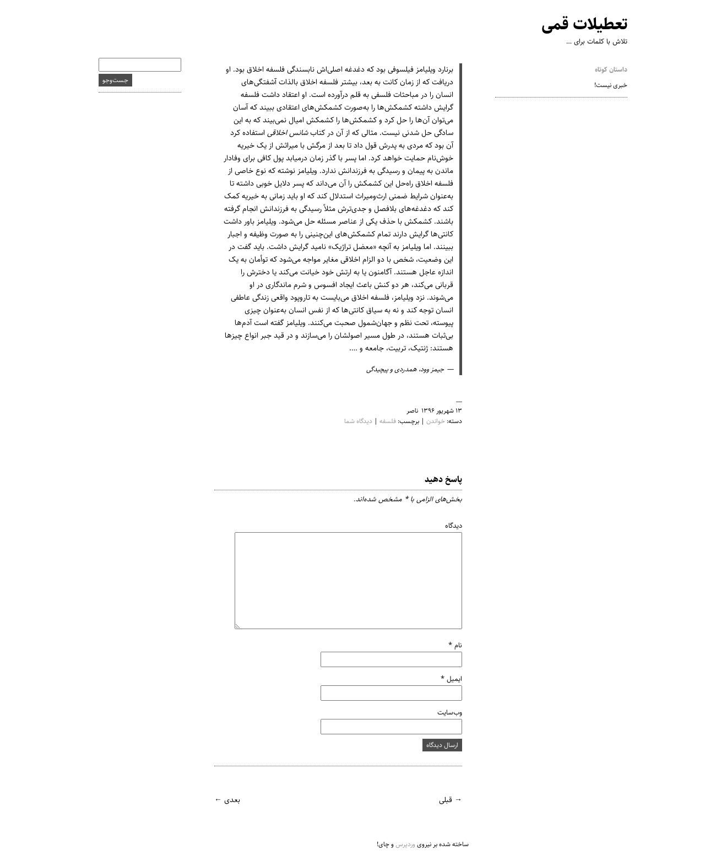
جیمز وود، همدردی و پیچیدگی (394, 369)
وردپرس (395, 844)
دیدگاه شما (348, 421)
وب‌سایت (439, 712)
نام (445, 645)
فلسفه (377, 421)
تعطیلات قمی (574, 24)
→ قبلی (440, 800)
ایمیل (441, 678)
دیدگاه (443, 525)
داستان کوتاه (600, 69)
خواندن (425, 421)
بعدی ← (217, 800)
